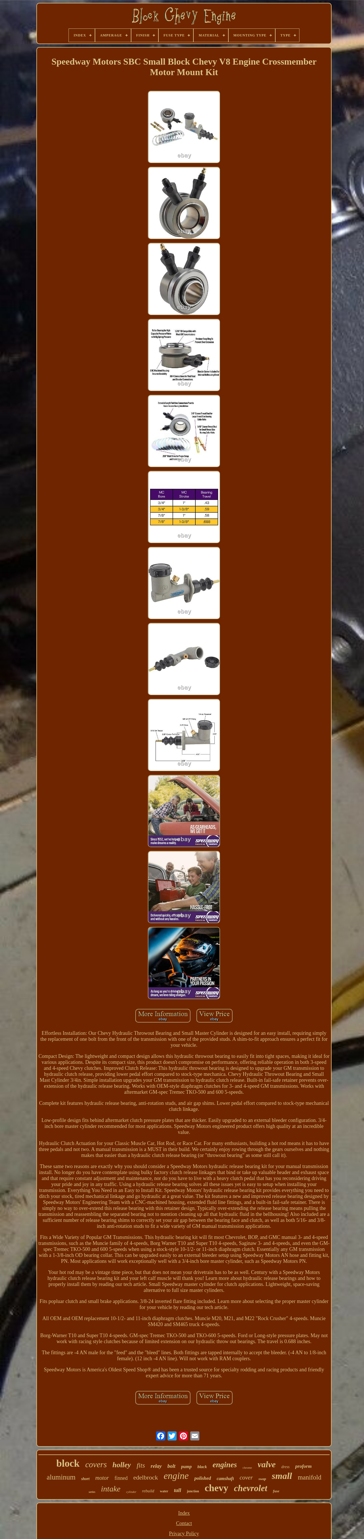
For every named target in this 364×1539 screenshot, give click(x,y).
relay (156, 1466)
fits (140, 1465)
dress (285, 1467)
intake (110, 1488)
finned (121, 1478)
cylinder (131, 1491)
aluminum (61, 1477)
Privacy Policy (184, 1533)
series (92, 1491)
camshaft (225, 1478)
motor (102, 1478)
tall (177, 1490)
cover (246, 1477)
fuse (276, 1491)
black (202, 1466)
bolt (171, 1466)
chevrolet (250, 1488)
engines (225, 1464)
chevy (216, 1488)
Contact (184, 1523)
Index (184, 1513)
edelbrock (145, 1477)
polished (202, 1478)
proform (303, 1466)
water (164, 1491)
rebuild (148, 1491)
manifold (309, 1477)
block (68, 1463)
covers (96, 1464)
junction (193, 1491)
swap (262, 1479)
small (282, 1476)
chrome (247, 1467)
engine (176, 1476)
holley (121, 1465)
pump (186, 1466)
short (85, 1479)
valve (267, 1464)
